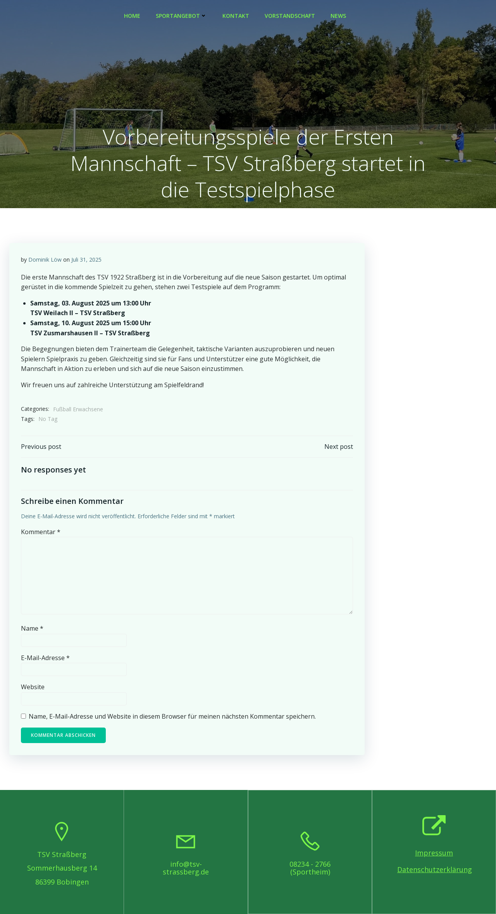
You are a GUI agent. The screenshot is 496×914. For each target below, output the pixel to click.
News (338, 15)
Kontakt (235, 15)
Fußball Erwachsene (78, 409)
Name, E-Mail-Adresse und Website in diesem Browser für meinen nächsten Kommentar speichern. (172, 716)
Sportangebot (181, 15)
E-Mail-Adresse (45, 658)
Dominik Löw (45, 259)
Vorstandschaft (290, 15)
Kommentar (40, 532)
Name (32, 628)
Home (132, 15)
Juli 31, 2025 (86, 259)
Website (33, 687)
